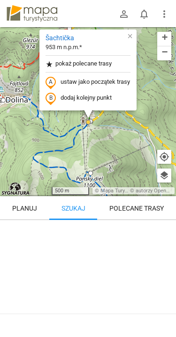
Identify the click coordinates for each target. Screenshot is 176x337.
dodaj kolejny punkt (79, 98)
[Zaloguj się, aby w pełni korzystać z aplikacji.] (163, 311)
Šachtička (60, 38)
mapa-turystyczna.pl (32, 13)
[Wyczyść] (164, 230)
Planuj (24, 208)
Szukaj (73, 208)
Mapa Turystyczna (121, 191)
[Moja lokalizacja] (164, 157)
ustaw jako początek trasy (88, 82)
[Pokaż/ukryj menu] (164, 14)
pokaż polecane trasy (79, 64)
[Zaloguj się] (123, 14)
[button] (3, 100)
